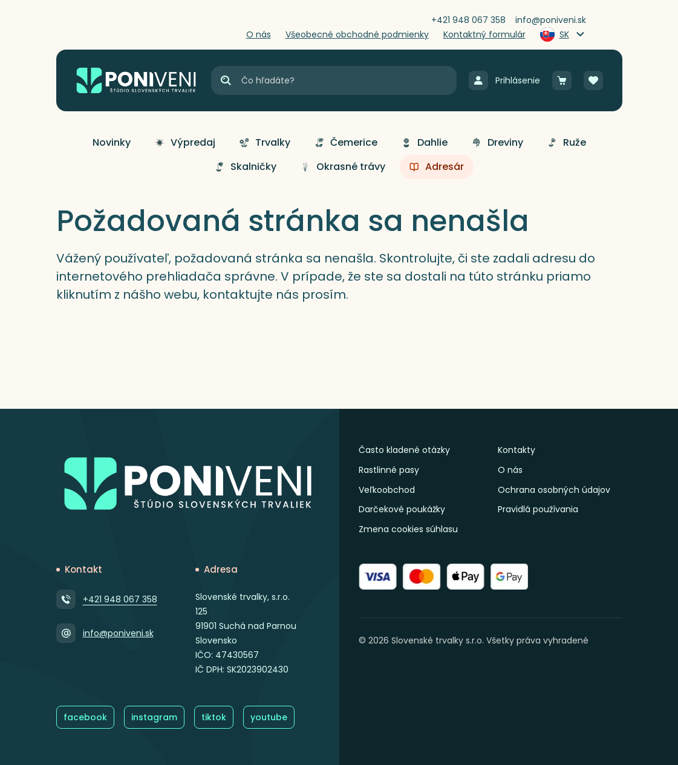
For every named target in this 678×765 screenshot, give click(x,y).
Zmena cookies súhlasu (408, 529)
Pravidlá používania (538, 509)
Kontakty (516, 450)
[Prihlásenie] (504, 80)
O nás (510, 470)
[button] (111, 143)
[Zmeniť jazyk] (563, 34)
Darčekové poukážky (402, 509)
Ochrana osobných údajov (554, 490)
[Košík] (562, 80)
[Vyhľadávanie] (348, 80)
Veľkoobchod (387, 490)
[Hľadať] (225, 80)
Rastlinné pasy (389, 470)
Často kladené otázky (404, 450)
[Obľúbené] (593, 80)
